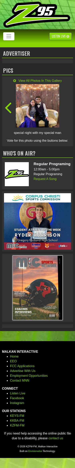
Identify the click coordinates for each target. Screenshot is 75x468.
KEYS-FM (17, 415)
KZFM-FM (17, 425)
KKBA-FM (17, 420)
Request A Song (45, 179)
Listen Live (60, 36)
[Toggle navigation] (8, 36)
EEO (13, 361)
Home (14, 356)
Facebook (17, 398)
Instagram (17, 403)
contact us (56, 438)
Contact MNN (19, 380)
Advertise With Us (22, 371)
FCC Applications (22, 366)
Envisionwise (35, 451)
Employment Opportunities (29, 375)
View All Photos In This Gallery (37, 80)
